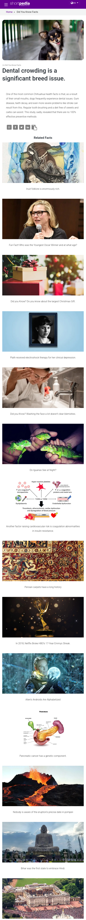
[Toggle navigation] (6, 5)
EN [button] (73, 3)
